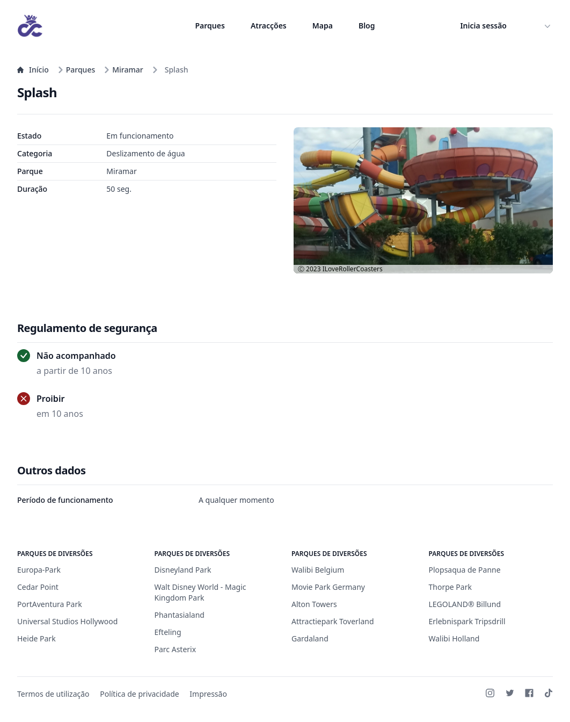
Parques (210, 25)
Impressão (208, 694)
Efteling (168, 632)
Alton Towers (314, 604)
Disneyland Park (183, 570)
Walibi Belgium (317, 570)
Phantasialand (179, 615)
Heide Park (36, 638)
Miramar (123, 69)
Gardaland (309, 638)
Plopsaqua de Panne (465, 570)
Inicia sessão (483, 25)
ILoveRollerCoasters (353, 268)
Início (33, 69)
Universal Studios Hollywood (67, 621)
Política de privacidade (139, 694)
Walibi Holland (454, 638)
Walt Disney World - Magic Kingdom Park (200, 592)
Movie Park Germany (328, 587)
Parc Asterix (175, 649)
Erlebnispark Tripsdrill (467, 621)
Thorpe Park (450, 587)
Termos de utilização (53, 694)
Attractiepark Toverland (332, 621)
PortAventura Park (49, 604)
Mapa (322, 25)
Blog (367, 25)
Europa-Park (39, 570)
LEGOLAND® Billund (465, 604)
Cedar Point (38, 587)
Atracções (269, 25)
